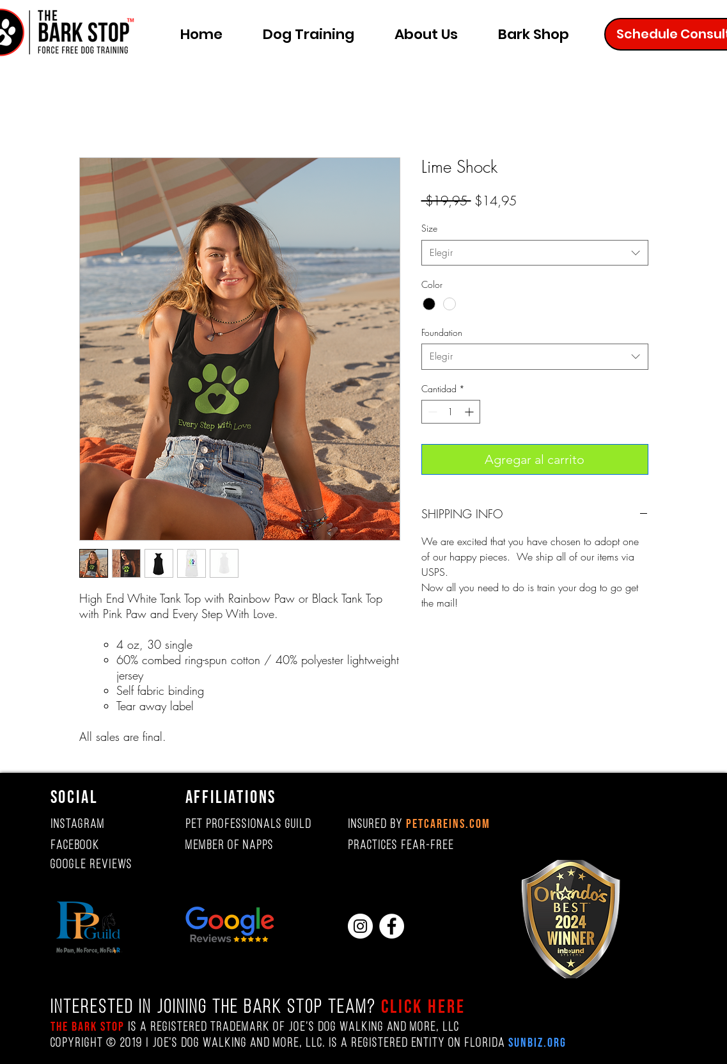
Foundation (441, 332)
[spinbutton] (450, 412)
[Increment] (470, 412)
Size (429, 228)
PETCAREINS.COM (448, 824)
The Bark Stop (88, 1027)
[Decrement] (431, 412)
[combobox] (534, 253)
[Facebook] (391, 926)
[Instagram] (360, 926)
